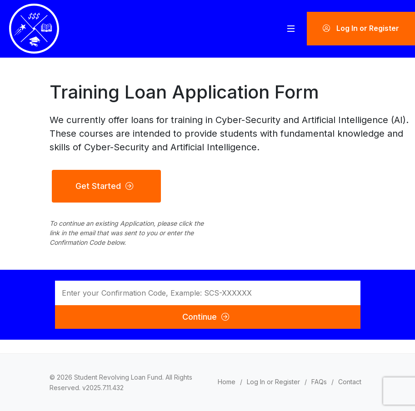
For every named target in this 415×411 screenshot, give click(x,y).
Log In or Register (361, 29)
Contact (349, 382)
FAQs (319, 382)
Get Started (104, 186)
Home (226, 382)
